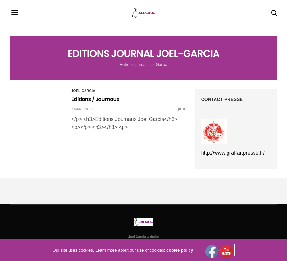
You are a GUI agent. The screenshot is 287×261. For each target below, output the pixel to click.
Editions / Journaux (95, 99)
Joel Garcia (84, 91)
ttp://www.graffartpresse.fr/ (234, 153)
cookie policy (179, 250)
